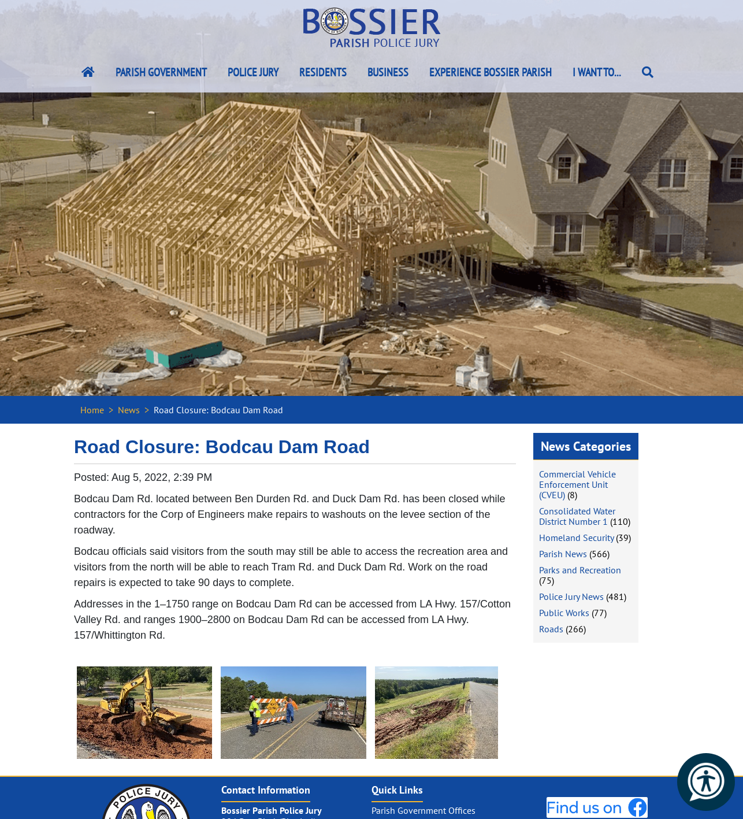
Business (387, 72)
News (129, 410)
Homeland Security (576, 537)
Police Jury (253, 72)
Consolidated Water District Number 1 (577, 516)
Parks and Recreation (580, 570)
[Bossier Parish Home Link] (88, 72)
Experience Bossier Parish (490, 72)
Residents (323, 72)
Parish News (563, 553)
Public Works (564, 612)
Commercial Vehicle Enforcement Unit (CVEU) (577, 484)
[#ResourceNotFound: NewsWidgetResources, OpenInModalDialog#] (144, 713)
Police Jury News (571, 596)
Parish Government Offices (423, 810)
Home (92, 410)
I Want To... (597, 72)
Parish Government (161, 72)
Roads (551, 629)
